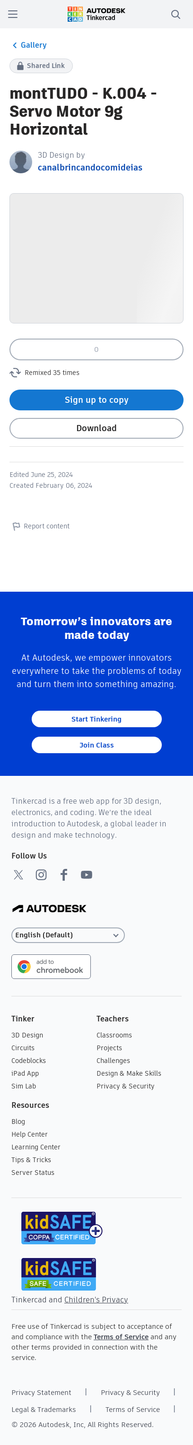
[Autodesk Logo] (49, 909)
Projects (109, 1048)
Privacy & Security (125, 1086)
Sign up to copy (97, 400)
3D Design (27, 1035)
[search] (175, 14)
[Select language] (68, 935)
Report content (39, 526)
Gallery (28, 45)
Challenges (113, 1060)
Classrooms (114, 1035)
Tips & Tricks (31, 1159)
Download (96, 428)
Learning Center (36, 1147)
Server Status (32, 1172)
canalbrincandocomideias (90, 167)
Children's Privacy (96, 1299)
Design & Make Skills (128, 1073)
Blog (18, 1121)
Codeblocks (28, 1060)
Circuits (23, 1048)
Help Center (29, 1134)
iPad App (25, 1073)
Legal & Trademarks (43, 1409)
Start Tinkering (96, 719)
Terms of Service (121, 1337)
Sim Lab (23, 1086)
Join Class (96, 745)
